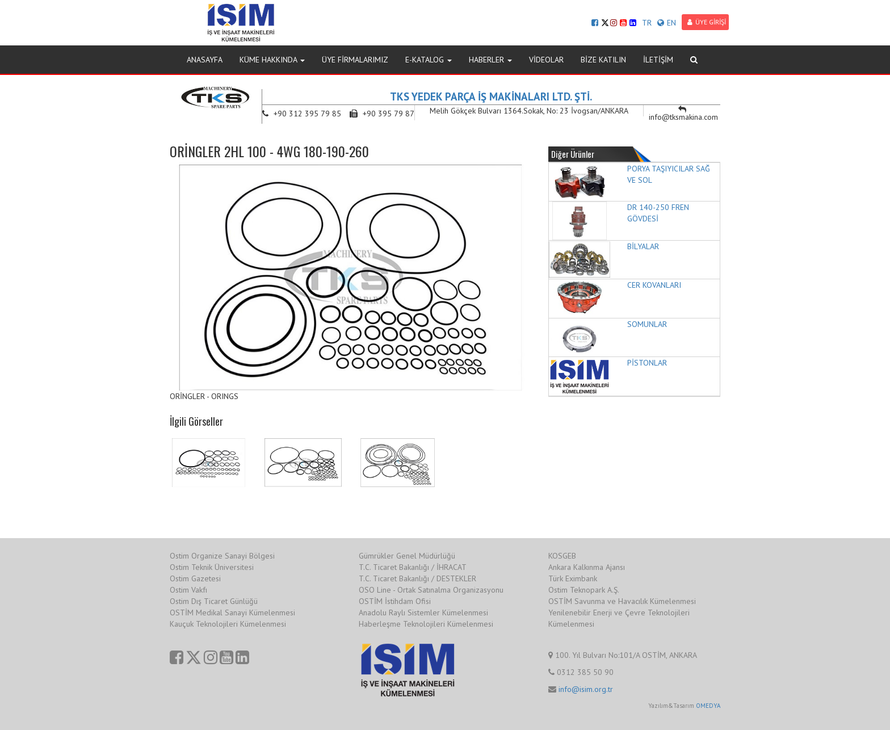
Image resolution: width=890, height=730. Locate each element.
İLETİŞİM (658, 59)
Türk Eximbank (572, 578)
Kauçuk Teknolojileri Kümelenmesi (228, 624)
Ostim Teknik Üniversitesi (212, 567)
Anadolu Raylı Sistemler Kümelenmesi (423, 612)
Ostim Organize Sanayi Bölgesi (222, 556)
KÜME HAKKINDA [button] (272, 59)
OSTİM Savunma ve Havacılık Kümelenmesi (622, 601)
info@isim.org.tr (586, 689)
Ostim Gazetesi (195, 578)
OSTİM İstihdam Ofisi (395, 601)
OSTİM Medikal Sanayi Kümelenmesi (232, 612)
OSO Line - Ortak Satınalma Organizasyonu (431, 590)
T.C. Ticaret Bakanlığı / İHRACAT (413, 567)
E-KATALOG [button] (428, 59)
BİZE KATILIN (603, 59)
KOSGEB (562, 556)
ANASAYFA (204, 59)
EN (666, 23)
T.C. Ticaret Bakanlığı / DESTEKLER (417, 578)
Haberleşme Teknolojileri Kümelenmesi (426, 624)
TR (647, 23)
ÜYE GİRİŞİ (706, 22)
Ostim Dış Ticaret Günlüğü (214, 601)
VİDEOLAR (546, 59)
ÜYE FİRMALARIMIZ (355, 59)
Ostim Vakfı (188, 590)
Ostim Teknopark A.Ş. (583, 590)
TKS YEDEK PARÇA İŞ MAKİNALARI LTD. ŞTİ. (491, 96)
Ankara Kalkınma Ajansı (586, 567)
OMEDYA (708, 706)
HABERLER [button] (490, 59)
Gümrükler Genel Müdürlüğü (407, 556)
